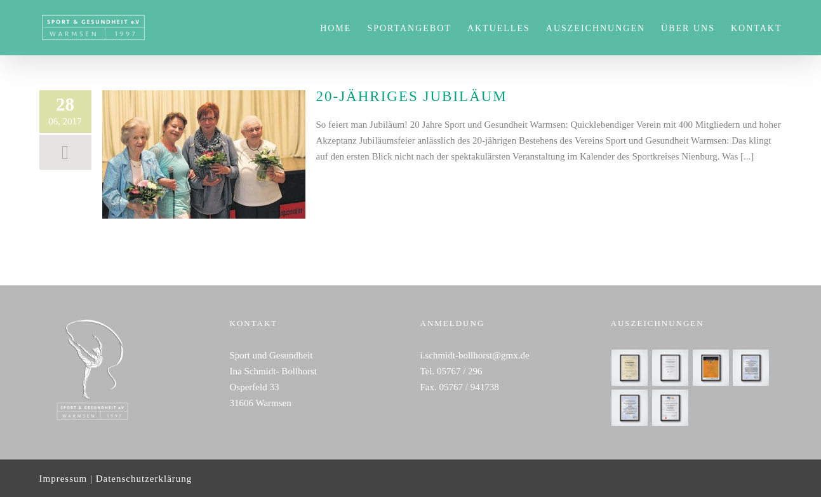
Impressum (63, 478)
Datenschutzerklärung (144, 478)
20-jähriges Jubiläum (411, 96)
